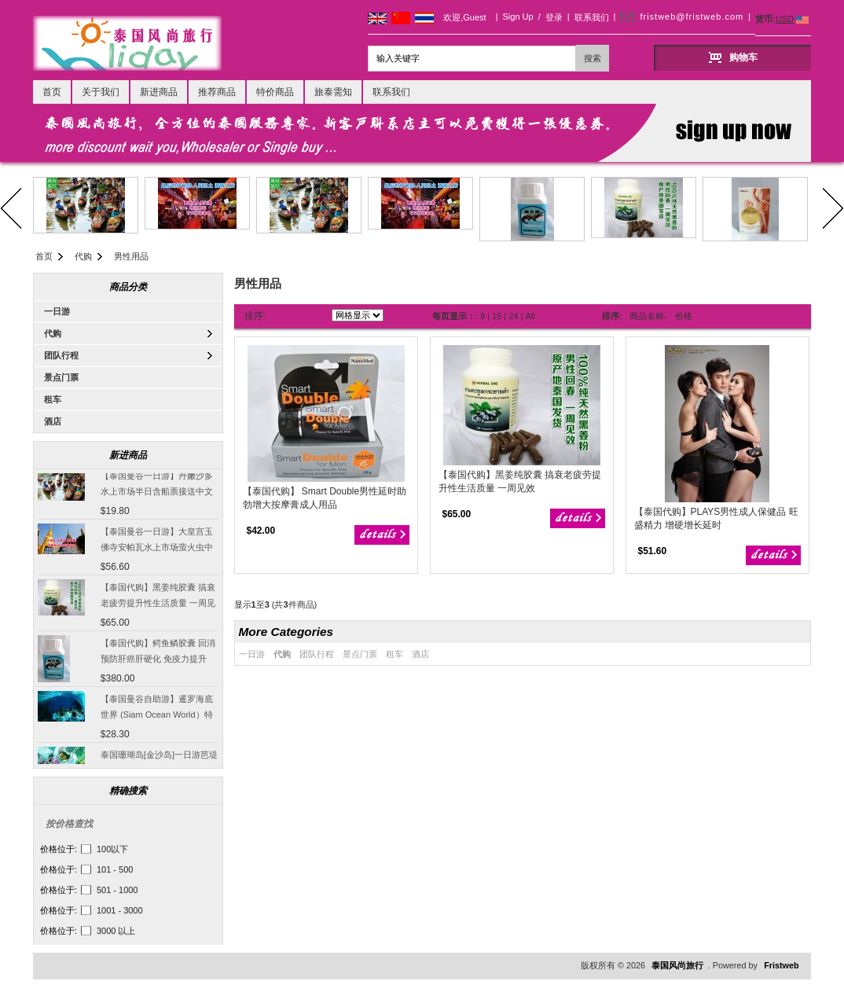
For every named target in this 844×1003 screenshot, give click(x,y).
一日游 (57, 311)
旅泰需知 (333, 91)
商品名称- (648, 316)
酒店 (52, 421)
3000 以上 (116, 930)
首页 (51, 91)
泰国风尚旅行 (677, 965)
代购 (83, 256)
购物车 (743, 57)
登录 (554, 17)
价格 (683, 316)
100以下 (112, 849)
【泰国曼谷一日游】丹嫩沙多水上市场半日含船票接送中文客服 (157, 492)
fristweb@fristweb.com (691, 16)
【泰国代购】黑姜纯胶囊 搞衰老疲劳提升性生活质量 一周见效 (158, 604)
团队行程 (61, 355)
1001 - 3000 (120, 910)
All (529, 316)
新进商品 (159, 91)
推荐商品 (217, 91)
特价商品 (275, 91)
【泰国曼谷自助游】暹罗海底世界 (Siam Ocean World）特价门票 (157, 716)
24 (513, 316)
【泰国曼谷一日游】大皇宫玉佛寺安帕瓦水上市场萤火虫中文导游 (157, 548)
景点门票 (61, 377)
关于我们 (100, 91)
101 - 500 (115, 869)
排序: (255, 315)
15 (496, 316)
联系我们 (591, 17)
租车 (52, 399)
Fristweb (781, 965)
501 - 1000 (117, 890)
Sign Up (518, 16)
